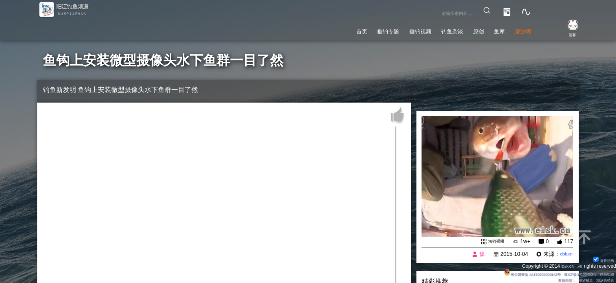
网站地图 (603, 273)
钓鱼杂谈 (425, 29)
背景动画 (600, 258)
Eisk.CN (563, 265)
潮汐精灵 (576, 279)
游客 (565, 34)
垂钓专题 (339, 29)
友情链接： (551, 279)
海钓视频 (493, 241)
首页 (304, 29)
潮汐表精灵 (601, 279)
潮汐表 (519, 29)
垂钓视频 (382, 29)
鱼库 (487, 29)
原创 (459, 29)
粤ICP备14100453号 (568, 273)
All (578, 265)
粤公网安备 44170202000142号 (506, 273)
